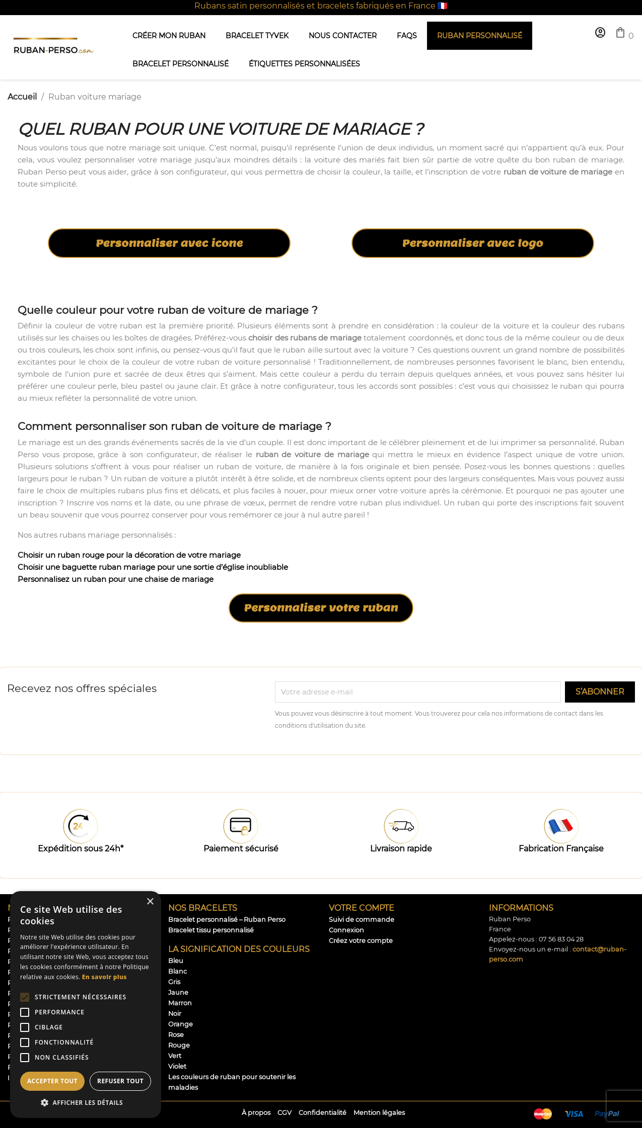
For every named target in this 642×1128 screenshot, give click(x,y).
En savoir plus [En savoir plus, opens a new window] (104, 977)
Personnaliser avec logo (472, 243)
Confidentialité (322, 1112)
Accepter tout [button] (52, 1081)
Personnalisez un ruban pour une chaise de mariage (115, 579)
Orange (180, 1024)
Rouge (179, 1045)
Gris (174, 982)
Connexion (346, 930)
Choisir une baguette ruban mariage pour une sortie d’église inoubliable (153, 567)
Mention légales (379, 1112)
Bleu (175, 961)
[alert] (85, 1004)
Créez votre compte (361, 940)
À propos (256, 1112)
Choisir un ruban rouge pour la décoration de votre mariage (129, 555)
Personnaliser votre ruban (321, 608)
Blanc (177, 971)
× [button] (150, 902)
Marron (180, 1003)
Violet (177, 1066)
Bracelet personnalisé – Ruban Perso (227, 919)
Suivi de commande (361, 919)
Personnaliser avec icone (169, 243)
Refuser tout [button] (120, 1081)
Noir (174, 1013)
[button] (85, 1102)
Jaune (178, 992)
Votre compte (361, 908)
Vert (174, 1056)
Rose (176, 1034)
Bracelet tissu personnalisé (211, 930)
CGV (284, 1112)
